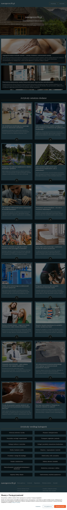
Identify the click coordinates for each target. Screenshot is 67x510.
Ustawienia (38, 506)
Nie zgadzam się (48, 506)
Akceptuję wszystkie (60, 506)
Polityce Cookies (16, 502)
